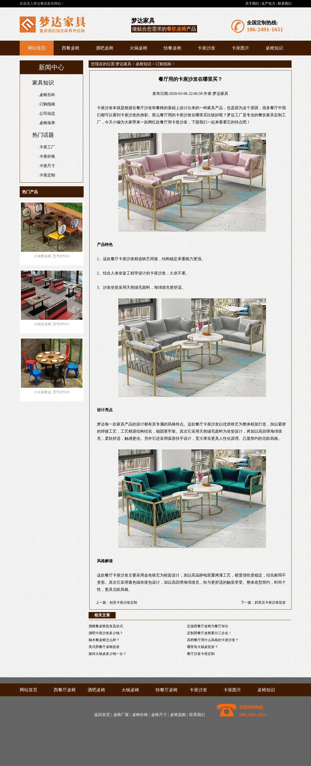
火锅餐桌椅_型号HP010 (51, 256)
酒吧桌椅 (104, 48)
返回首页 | (103, 715)
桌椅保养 (47, 123)
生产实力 (268, 3)
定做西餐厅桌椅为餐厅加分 (207, 626)
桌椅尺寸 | (160, 715)
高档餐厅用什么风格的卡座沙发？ (213, 640)
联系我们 (285, 3)
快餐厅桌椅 (167, 689)
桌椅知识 (274, 48)
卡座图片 (240, 48)
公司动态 (47, 113)
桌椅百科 (47, 95)
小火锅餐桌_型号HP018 (51, 392)
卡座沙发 (206, 48)
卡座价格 (47, 156)
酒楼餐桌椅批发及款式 (106, 626)
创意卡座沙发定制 (123, 602)
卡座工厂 (47, 147)
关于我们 (252, 3)
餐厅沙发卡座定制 (201, 654)
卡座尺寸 (47, 166)
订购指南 (47, 104)
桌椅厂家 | (122, 715)
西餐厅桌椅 (65, 689)
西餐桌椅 (70, 48)
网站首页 (37, 48)
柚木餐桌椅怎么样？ (104, 640)
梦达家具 (123, 64)
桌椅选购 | (178, 715)
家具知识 (43, 83)
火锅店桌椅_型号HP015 (51, 324)
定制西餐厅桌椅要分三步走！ (209, 633)
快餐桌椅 (172, 48)
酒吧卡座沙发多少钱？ (106, 633)
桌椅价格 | (141, 715)
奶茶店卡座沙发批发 (270, 602)
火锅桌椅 (138, 48)
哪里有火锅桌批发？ (202, 647)
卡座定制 (47, 175)
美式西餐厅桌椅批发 (104, 647)
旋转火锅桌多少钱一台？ (107, 654)
